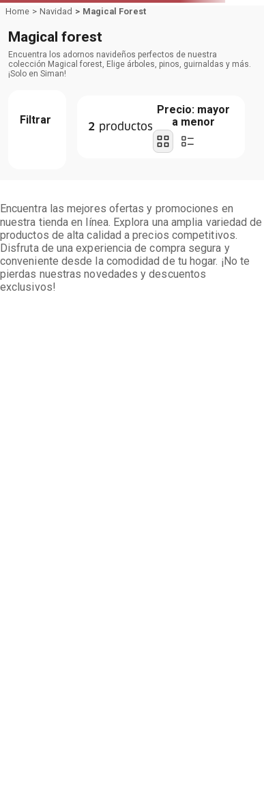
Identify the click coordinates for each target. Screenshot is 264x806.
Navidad (56, 11)
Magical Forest (114, 11)
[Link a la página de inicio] (17, 11)
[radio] (163, 141)
